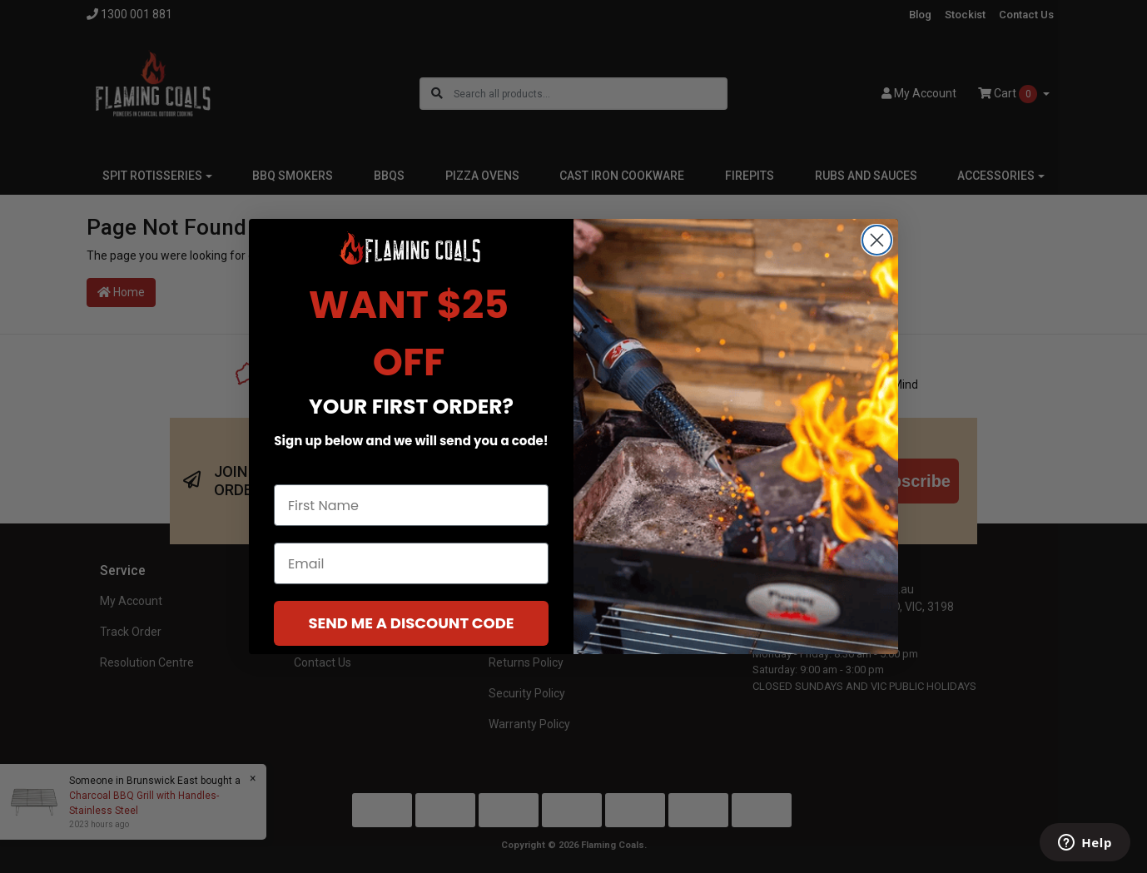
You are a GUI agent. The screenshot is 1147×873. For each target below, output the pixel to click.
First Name (311, 477)
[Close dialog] (876, 247)
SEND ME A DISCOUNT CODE (411, 631)
